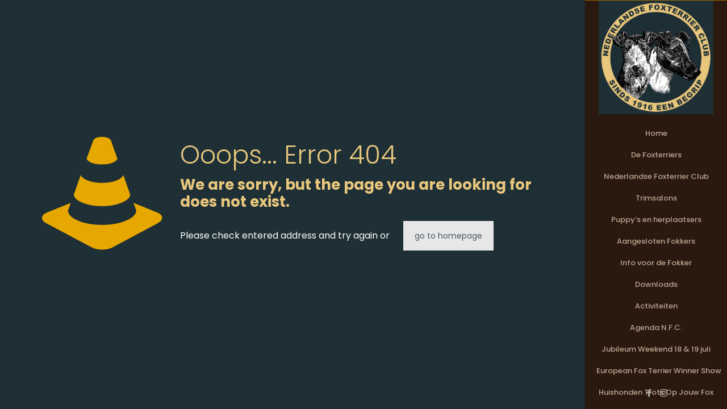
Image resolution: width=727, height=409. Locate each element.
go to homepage (448, 235)
